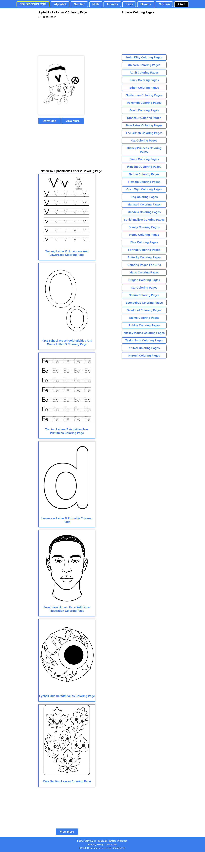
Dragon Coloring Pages (144, 280)
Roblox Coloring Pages (144, 325)
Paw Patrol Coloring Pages (144, 125)
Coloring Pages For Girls (144, 264)
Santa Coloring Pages (144, 159)
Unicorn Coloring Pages (144, 65)
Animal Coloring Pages (144, 348)
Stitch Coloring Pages (144, 87)
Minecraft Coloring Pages (144, 166)
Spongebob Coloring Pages (144, 302)
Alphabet (60, 4)
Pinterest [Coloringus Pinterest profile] (122, 841)
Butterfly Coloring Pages (144, 257)
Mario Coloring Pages (144, 272)
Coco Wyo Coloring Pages (144, 189)
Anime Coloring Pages (144, 317)
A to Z (181, 4)
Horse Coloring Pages (144, 234)
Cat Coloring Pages (144, 140)
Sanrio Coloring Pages (144, 295)
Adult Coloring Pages (144, 72)
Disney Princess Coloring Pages (144, 149)
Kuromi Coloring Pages (144, 355)
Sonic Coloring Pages (144, 110)
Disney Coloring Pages (144, 227)
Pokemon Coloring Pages (144, 102)
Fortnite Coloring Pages (144, 249)
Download (49, 120)
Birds (129, 4)
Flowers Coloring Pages (144, 181)
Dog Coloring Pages (144, 197)
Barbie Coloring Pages (144, 174)
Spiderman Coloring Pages (144, 95)
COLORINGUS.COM (33, 4)
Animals (112, 4)
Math (95, 4)
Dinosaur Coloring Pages (144, 117)
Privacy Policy (96, 844)
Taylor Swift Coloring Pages (144, 340)
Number (79, 4)
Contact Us (111, 844)
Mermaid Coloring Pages (144, 204)
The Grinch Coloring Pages (144, 133)
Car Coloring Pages (144, 287)
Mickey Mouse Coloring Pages (144, 332)
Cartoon (164, 4)
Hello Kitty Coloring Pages (144, 57)
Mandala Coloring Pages (144, 212)
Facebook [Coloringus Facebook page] (102, 841)
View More (72, 120)
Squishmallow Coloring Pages (144, 219)
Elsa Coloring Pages (144, 242)
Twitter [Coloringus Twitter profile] (112, 841)
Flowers (145, 4)
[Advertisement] (59, 37)
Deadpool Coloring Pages (144, 310)
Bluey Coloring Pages (144, 80)
